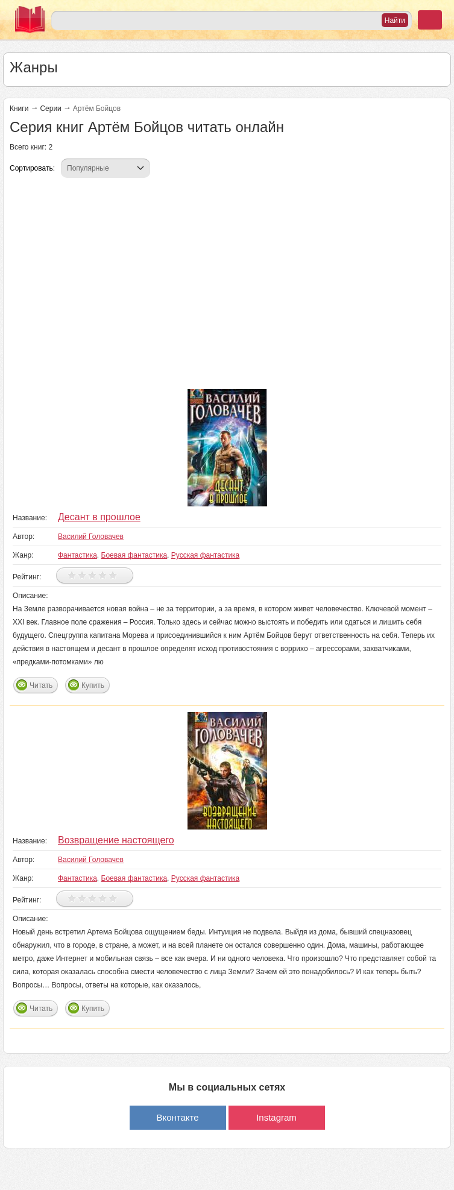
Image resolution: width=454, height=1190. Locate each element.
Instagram (276, 1117)
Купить (92, 685)
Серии (50, 108)
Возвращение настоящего (116, 840)
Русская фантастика (205, 555)
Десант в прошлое (99, 517)
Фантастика (77, 555)
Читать (41, 685)
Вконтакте (177, 1117)
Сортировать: (32, 168)
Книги (19, 108)
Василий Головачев (91, 536)
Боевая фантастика (134, 555)
